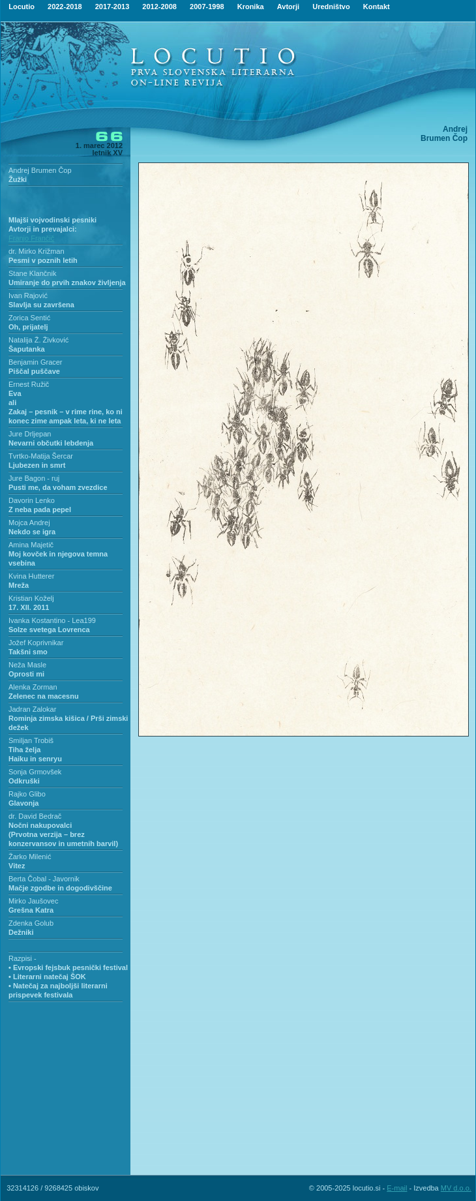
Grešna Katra (30, 910)
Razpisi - (22, 958)
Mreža (18, 585)
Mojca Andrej (29, 522)
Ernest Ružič (28, 384)
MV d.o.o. (456, 1188)
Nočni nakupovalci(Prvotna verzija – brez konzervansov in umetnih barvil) (63, 834)
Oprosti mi (26, 674)
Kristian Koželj (31, 598)
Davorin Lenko (31, 500)
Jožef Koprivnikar (35, 642)
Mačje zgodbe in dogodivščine (60, 888)
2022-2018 (65, 6)
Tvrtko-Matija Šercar (40, 456)
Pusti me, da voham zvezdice (58, 487)
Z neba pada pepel (39, 509)
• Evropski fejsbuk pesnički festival (68, 967)
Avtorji (288, 6)
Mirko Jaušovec (33, 901)
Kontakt (376, 6)
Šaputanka (26, 349)
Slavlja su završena (41, 305)
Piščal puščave (34, 371)
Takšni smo (28, 652)
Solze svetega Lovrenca (49, 629)
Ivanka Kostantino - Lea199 (52, 620)
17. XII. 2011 (28, 607)
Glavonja (23, 803)
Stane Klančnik (32, 273)
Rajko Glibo (27, 794)
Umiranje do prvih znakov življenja (67, 282)
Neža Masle (27, 665)
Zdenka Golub (30, 923)
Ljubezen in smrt (36, 465)
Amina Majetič (30, 545)
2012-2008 (159, 6)
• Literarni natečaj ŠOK (47, 977)
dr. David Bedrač (34, 816)
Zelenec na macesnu (43, 696)
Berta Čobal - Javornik (44, 879)
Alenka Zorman (32, 687)
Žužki (17, 179)
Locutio (21, 6)
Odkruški (24, 781)
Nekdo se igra (31, 532)
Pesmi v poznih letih (43, 260)
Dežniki (21, 932)
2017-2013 (112, 6)
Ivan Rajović (28, 295)
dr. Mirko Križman (36, 251)
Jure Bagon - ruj (33, 478)
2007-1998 (207, 6)
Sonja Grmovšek (34, 772)
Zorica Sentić (29, 318)
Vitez (16, 866)
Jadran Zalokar (32, 709)
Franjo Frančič (31, 238)
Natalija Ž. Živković (38, 340)
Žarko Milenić (29, 856)
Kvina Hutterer (31, 576)
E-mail (397, 1188)
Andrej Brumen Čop (40, 170)
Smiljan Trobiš (30, 740)
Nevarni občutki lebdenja (50, 443)
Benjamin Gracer (35, 362)
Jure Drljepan (29, 434)
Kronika (250, 6)
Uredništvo (331, 6)
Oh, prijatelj (28, 327)
